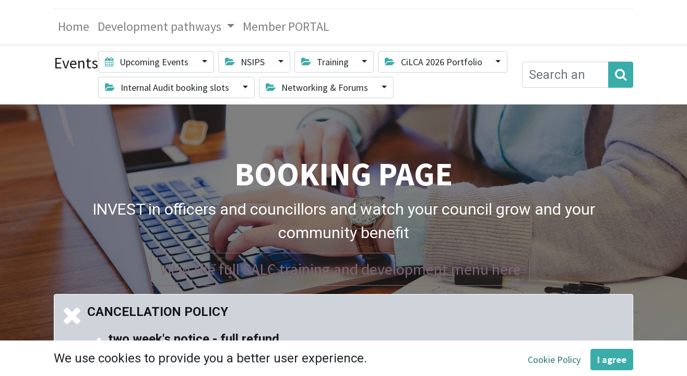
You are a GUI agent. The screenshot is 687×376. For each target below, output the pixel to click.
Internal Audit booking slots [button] (168, 87)
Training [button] (326, 62)
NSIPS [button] (246, 62)
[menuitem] (73, 26)
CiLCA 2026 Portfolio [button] (434, 62)
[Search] (620, 75)
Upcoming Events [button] (148, 62)
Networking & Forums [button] (318, 87)
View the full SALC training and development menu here (340, 269)
